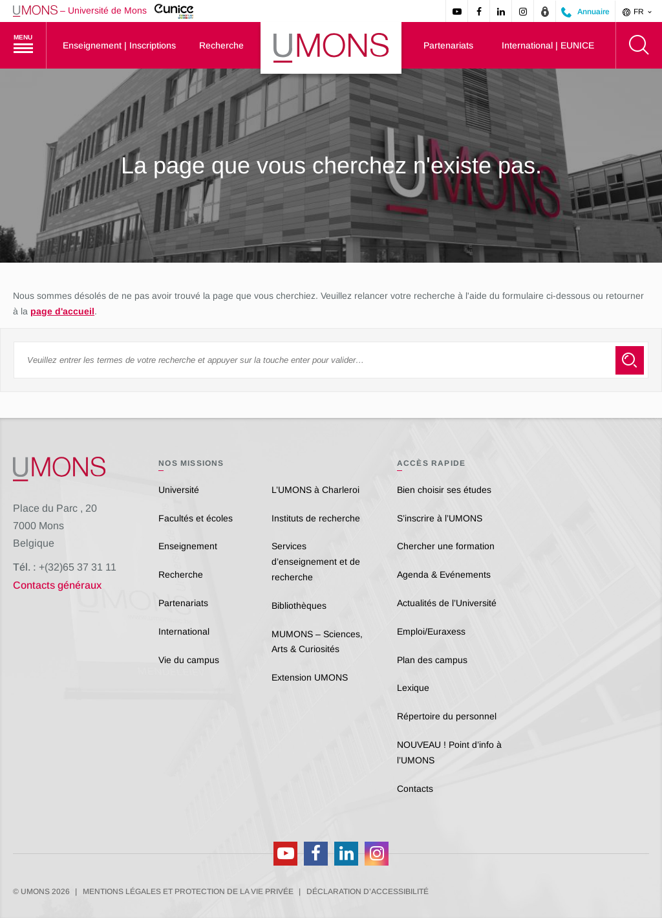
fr (638, 11)
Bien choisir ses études (444, 490)
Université (178, 490)
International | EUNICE (548, 45)
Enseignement (187, 546)
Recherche (221, 45)
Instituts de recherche (316, 518)
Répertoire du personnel (446, 716)
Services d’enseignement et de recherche (316, 561)
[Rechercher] (638, 45)
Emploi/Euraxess (431, 631)
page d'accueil (62, 311)
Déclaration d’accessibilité (367, 891)
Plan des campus (432, 660)
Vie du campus (188, 660)
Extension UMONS (310, 677)
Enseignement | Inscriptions (119, 45)
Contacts (415, 788)
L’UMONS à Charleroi (315, 490)
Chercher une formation (446, 546)
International (183, 631)
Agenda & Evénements (444, 574)
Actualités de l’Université (446, 603)
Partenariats (448, 45)
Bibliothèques (299, 605)
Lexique (413, 688)
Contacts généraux (57, 585)
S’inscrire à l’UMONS (439, 518)
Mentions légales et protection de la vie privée (188, 891)
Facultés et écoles (195, 518)
